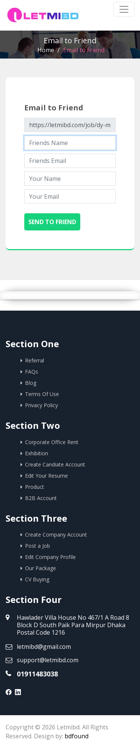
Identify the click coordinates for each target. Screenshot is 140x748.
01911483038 (37, 673)
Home (45, 50)
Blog (30, 382)
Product (34, 486)
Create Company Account (56, 534)
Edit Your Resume (46, 475)
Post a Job (37, 545)
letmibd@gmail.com (44, 646)
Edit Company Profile (50, 556)
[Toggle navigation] (123, 9)
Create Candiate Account (55, 464)
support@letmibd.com (47, 660)
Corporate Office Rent (51, 442)
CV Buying (37, 579)
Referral (34, 360)
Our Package (40, 568)
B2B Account (41, 498)
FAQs (31, 371)
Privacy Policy (41, 405)
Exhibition (36, 453)
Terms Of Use (42, 393)
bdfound (76, 736)
